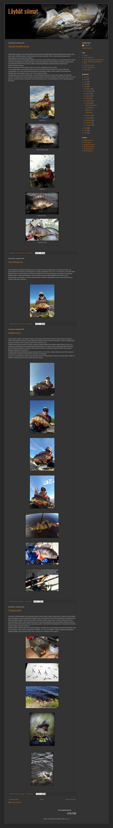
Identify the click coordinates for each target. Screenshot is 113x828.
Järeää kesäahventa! (18, 46)
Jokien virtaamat (88, 151)
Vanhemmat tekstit (70, 799)
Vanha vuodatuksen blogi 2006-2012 (94, 59)
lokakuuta (88, 93)
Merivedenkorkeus (89, 148)
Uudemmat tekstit (13, 799)
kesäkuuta (89, 103)
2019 (85, 77)
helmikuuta (89, 122)
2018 (85, 79)
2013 (85, 130)
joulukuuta (89, 88)
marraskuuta (89, 91)
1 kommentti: (28, 601)
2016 (85, 84)
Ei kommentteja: (29, 253)
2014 (85, 128)
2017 (85, 82)
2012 (85, 133)
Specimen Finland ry (89, 144)
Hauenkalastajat (88, 140)
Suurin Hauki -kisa (89, 57)
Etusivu (42, 799)
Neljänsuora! (14, 333)
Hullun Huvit (87, 142)
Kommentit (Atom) (16, 802)
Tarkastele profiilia (87, 48)
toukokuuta (89, 115)
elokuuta (88, 98)
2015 (85, 86)
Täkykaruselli (14, 610)
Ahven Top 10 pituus (89, 67)
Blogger (67, 819)
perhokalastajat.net (89, 146)
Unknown (87, 45)
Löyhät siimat (23, 10)
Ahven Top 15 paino (89, 65)
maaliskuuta (89, 120)
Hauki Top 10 (87, 69)
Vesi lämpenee (15, 262)
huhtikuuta (89, 118)
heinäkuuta (89, 100)
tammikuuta (89, 125)
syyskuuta (88, 96)
